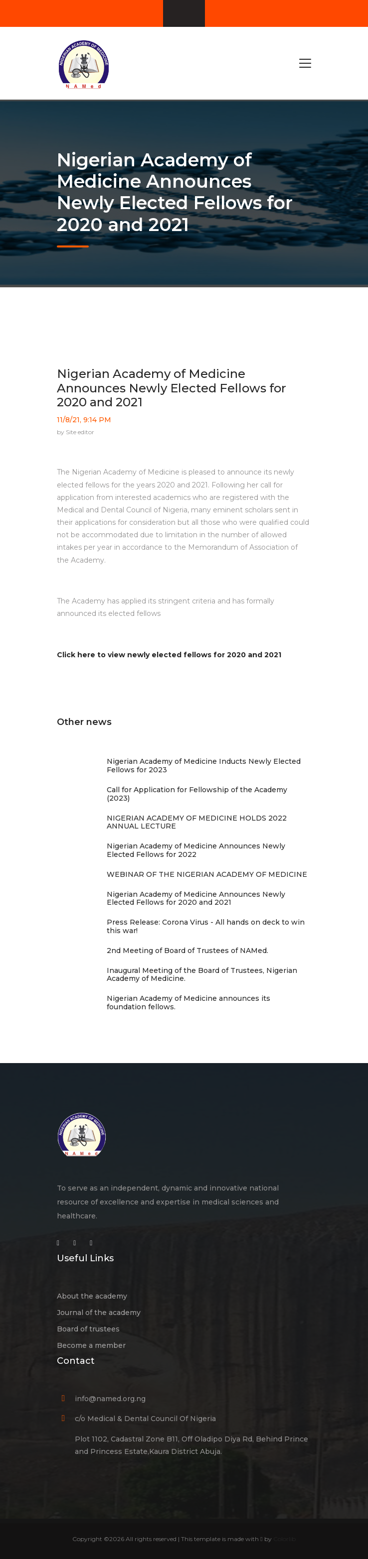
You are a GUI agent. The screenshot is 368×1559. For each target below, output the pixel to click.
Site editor (80, 432)
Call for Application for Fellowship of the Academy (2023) (197, 794)
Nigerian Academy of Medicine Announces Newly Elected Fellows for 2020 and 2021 (171, 388)
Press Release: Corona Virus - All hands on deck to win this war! (206, 926)
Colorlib (284, 1539)
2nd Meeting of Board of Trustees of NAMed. (187, 950)
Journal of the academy (99, 1312)
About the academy (92, 1296)
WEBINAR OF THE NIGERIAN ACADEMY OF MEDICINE (207, 874)
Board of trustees (88, 1328)
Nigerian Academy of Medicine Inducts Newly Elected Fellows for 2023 (204, 765)
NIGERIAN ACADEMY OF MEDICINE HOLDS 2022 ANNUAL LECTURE (197, 822)
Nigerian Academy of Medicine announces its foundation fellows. (188, 1002)
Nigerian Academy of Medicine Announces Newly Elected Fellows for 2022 (196, 850)
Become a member (91, 1345)
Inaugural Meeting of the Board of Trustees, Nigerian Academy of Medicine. (202, 974)
